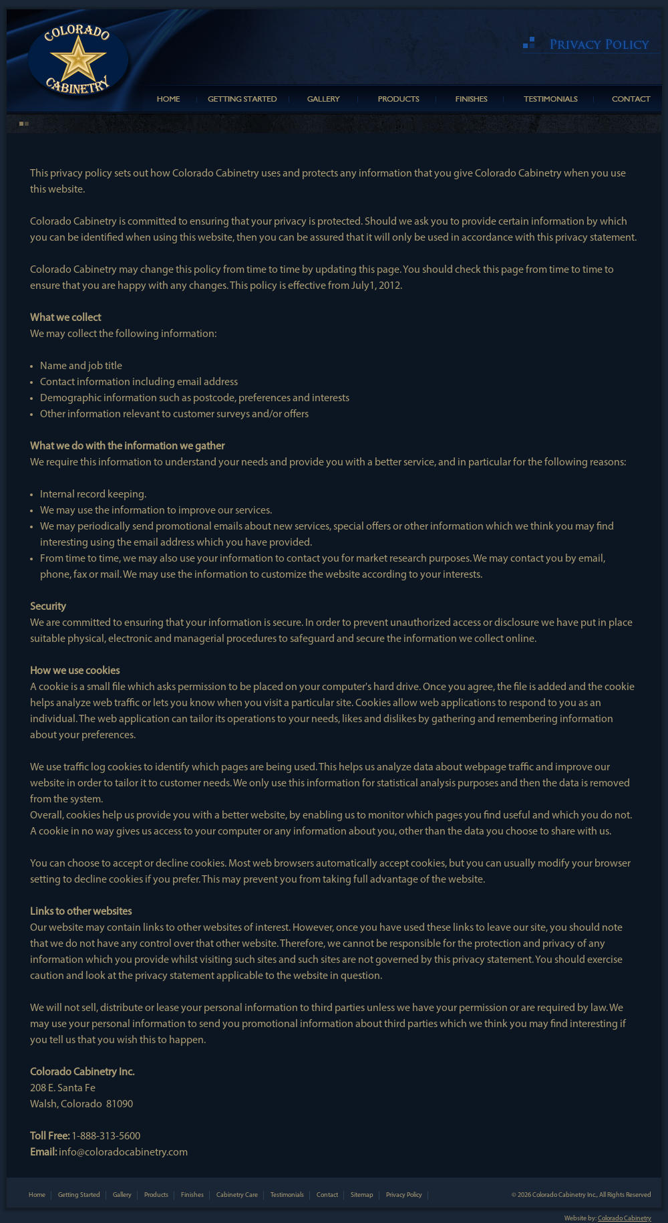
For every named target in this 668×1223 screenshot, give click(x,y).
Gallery (122, 1195)
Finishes (192, 1195)
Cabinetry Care (237, 1195)
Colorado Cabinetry (624, 1218)
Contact (327, 1195)
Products (156, 1195)
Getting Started (79, 1195)
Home (37, 1195)
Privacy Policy (404, 1195)
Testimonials (287, 1195)
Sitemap (362, 1195)
